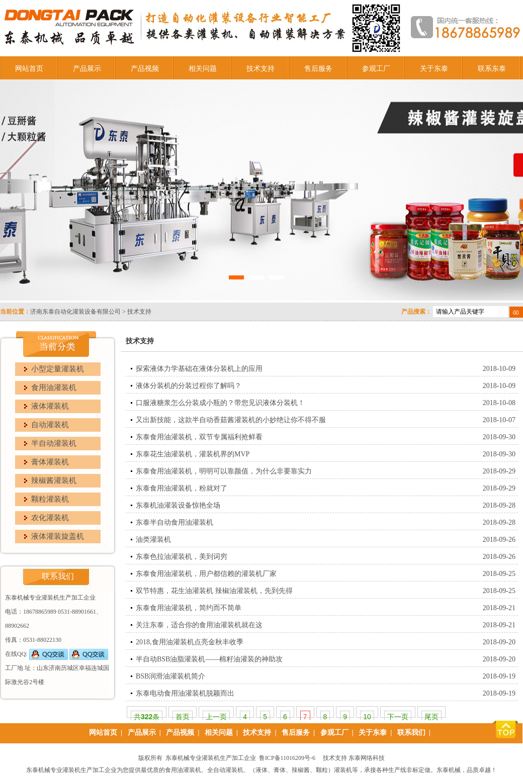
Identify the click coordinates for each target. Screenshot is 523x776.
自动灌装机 (50, 425)
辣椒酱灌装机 (53, 480)
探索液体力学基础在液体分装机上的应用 (199, 368)
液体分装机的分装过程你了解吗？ (188, 386)
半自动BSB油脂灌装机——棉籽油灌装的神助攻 (209, 659)
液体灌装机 (50, 406)
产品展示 (87, 68)
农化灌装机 (50, 518)
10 (367, 717)
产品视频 (145, 68)
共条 (146, 717)
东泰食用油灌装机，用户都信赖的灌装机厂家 (206, 573)
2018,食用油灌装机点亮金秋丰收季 (189, 642)
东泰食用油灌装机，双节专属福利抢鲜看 (199, 437)
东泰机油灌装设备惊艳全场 (178, 505)
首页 (183, 717)
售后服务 (318, 68)
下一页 (397, 717)
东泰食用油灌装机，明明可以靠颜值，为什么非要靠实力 (224, 471)
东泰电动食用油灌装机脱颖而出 (185, 693)
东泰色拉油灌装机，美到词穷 (181, 556)
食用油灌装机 (53, 387)
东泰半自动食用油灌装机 (174, 522)
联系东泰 (492, 68)
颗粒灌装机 (50, 499)
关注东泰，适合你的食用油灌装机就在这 (199, 625)
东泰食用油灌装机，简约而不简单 (188, 608)
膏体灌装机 (50, 462)
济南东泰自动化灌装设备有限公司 (75, 311)
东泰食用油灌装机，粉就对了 (181, 488)
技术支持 (260, 68)
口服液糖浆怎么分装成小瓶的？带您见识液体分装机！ (220, 403)
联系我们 (411, 732)
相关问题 (203, 68)
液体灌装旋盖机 (57, 536)
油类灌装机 (153, 539)
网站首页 (29, 68)
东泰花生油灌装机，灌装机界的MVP (192, 454)
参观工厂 (376, 68)
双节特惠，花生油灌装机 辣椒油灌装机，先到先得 (214, 591)
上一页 (216, 717)
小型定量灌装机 (57, 369)
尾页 (431, 717)
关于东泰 (434, 68)
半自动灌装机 (53, 443)
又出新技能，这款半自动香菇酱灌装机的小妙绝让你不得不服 (231, 420)
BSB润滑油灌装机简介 (170, 676)
